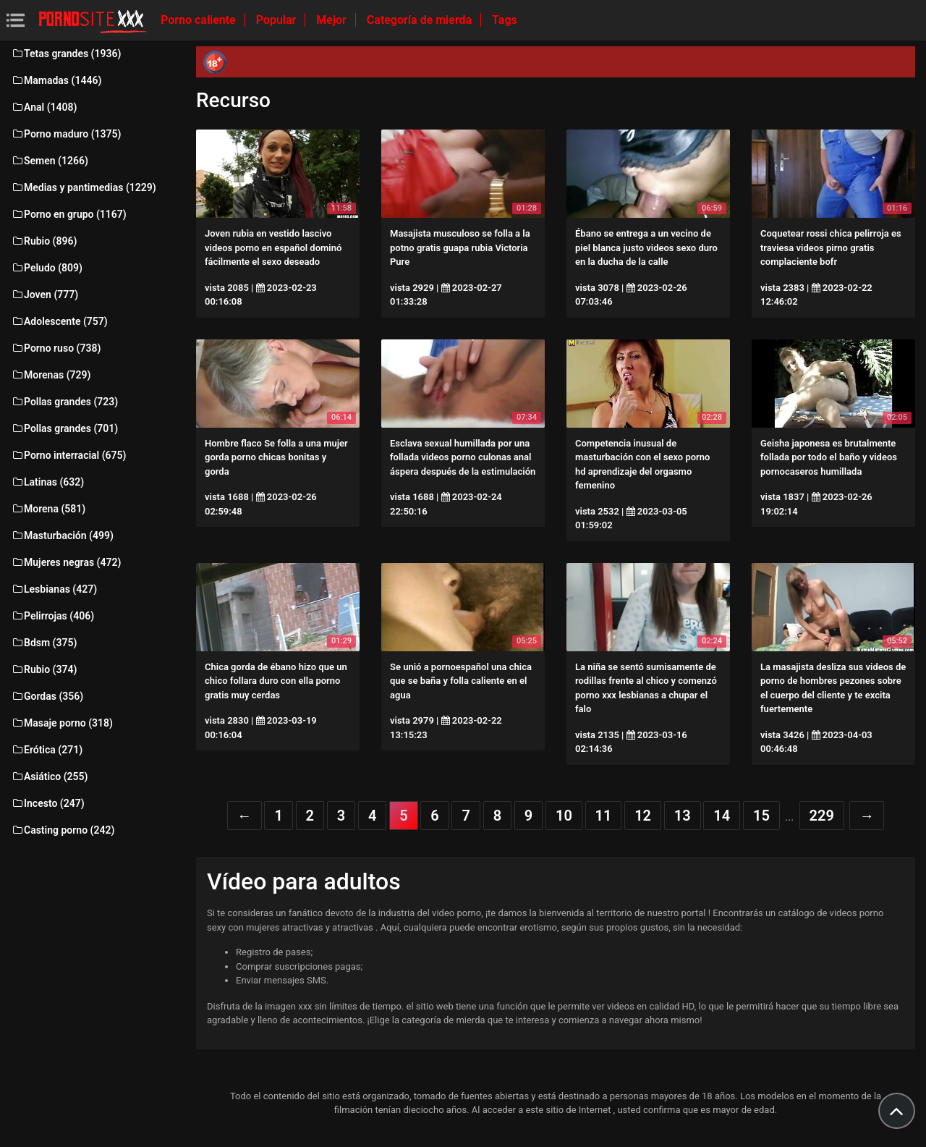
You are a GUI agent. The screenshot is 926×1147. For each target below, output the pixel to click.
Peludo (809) (46, 268)
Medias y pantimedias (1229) (83, 187)
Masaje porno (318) (62, 723)
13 (682, 815)
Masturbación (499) (62, 535)
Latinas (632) (47, 482)
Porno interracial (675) (68, 455)
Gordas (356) (47, 696)
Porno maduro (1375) (66, 134)
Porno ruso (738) (56, 348)
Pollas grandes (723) (64, 401)
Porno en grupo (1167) (69, 214)
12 (642, 815)
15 (761, 815)
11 (603, 815)
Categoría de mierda (421, 20)
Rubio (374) (44, 669)
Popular (278, 20)
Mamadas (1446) (56, 80)
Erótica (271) (46, 750)
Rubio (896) (44, 241)
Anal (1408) (44, 107)
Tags (504, 20)
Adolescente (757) (59, 321)
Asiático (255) (49, 776)
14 (721, 815)
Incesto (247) (48, 803)
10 (564, 815)
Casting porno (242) (62, 830)
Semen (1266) (49, 160)
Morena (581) (48, 509)
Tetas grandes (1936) (66, 53)
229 (822, 815)
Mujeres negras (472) (66, 562)
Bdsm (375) (44, 642)
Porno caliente (200, 20)
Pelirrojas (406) (52, 616)
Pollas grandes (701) (64, 428)
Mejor (332, 20)
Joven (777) (44, 294)
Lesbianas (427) (54, 589)
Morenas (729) (50, 375)
